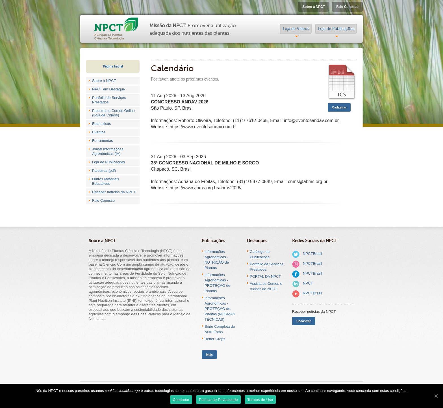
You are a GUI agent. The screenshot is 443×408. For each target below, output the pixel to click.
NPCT (308, 283)
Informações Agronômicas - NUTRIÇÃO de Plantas (217, 259)
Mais (209, 354)
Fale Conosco (347, 7)
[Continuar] (436, 396)
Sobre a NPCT (313, 7)
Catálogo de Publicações (260, 254)
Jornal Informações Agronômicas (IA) (107, 151)
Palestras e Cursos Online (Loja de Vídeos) (113, 112)
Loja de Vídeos (296, 28)
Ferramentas (102, 140)
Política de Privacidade (218, 400)
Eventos (98, 132)
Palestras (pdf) (104, 170)
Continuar (181, 400)
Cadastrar (339, 107)
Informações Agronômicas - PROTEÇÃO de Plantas (217, 283)
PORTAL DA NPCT (265, 276)
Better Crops (215, 339)
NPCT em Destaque (108, 89)
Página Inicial (113, 66)
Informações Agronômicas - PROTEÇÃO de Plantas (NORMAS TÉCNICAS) (220, 309)
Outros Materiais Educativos (105, 181)
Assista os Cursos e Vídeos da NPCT (266, 286)
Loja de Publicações (336, 28)
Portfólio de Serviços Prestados (109, 100)
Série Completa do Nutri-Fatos (220, 329)
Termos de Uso (260, 400)
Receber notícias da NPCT (114, 192)
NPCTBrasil (312, 253)
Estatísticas (101, 123)
